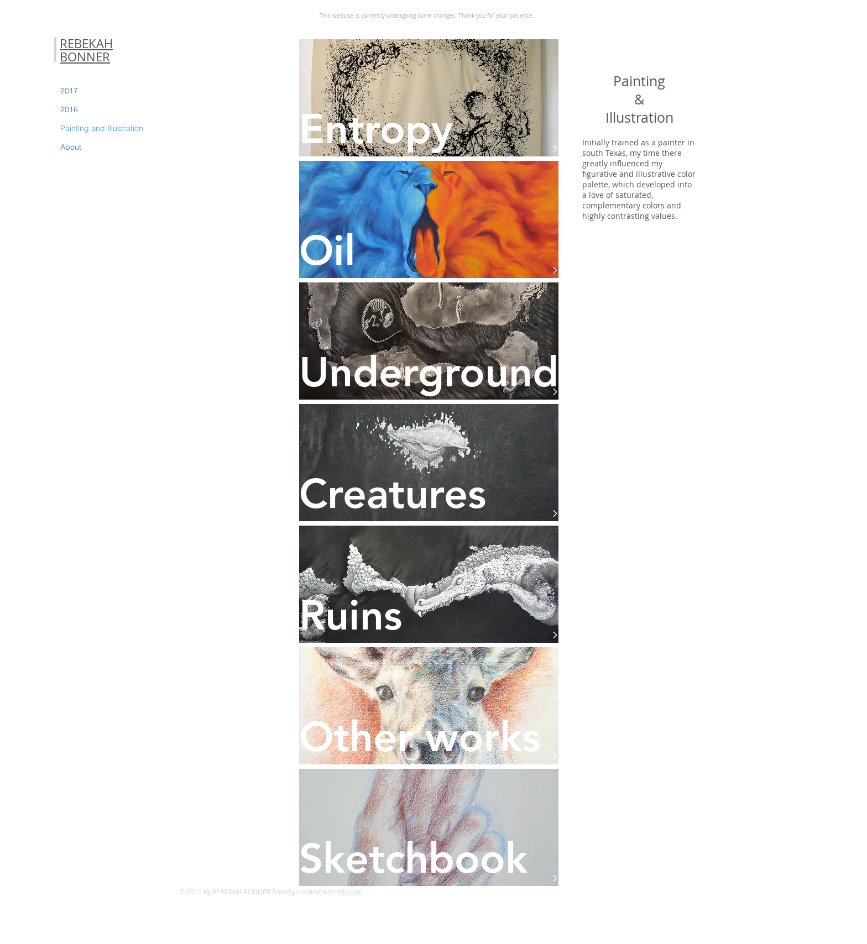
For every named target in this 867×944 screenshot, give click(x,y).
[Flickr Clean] (676, 893)
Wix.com (350, 891)
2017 (69, 91)
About (70, 147)
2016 (69, 109)
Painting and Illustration (101, 128)
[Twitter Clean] (652, 893)
